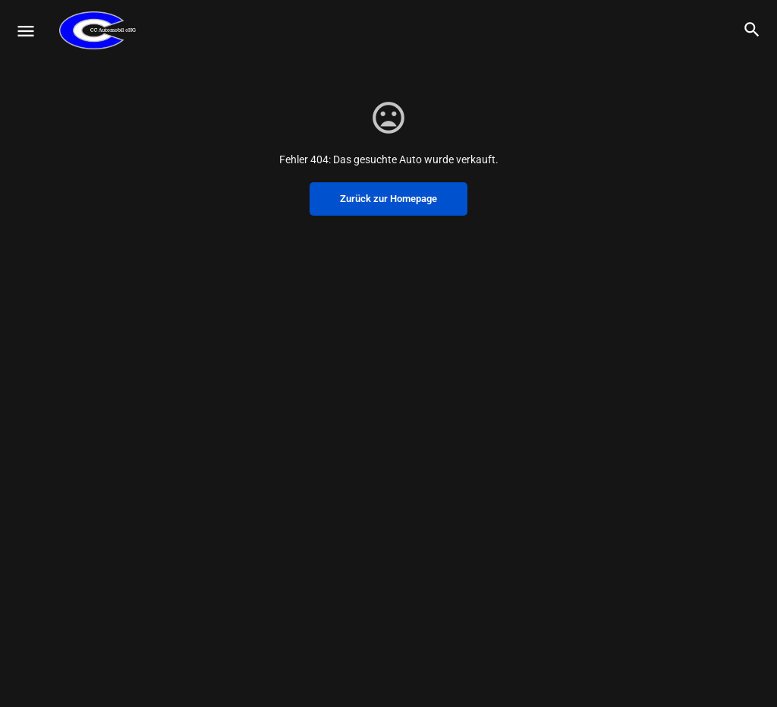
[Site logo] (99, 30)
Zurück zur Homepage (388, 198)
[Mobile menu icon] (25, 31)
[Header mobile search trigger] (752, 29)
